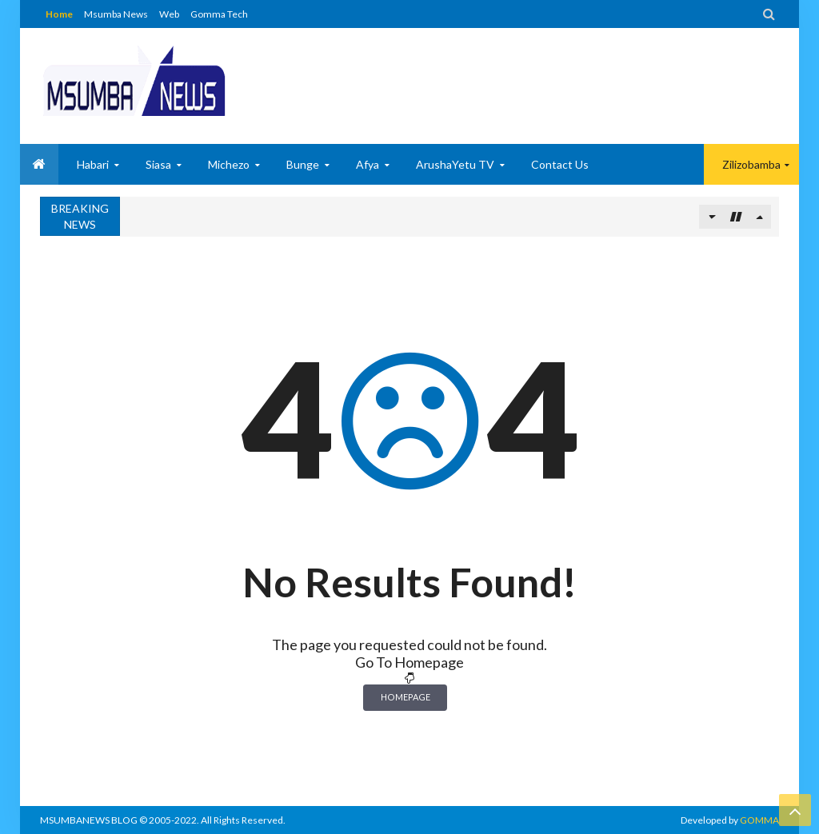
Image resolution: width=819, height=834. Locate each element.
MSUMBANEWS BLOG (89, 820)
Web (169, 14)
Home (59, 14)
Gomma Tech (219, 14)
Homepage (405, 697)
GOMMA (759, 820)
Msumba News (116, 14)
